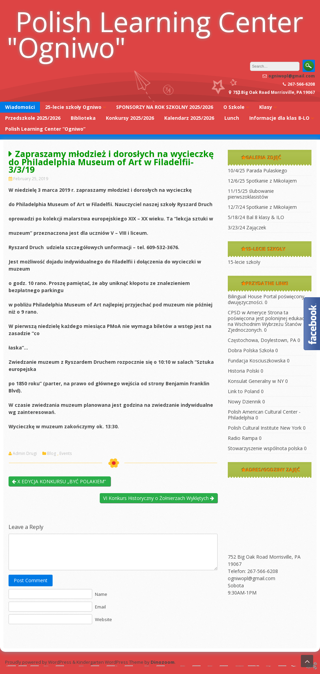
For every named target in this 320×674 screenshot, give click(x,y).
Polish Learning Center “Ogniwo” (45, 129)
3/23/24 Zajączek (247, 227)
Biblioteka (83, 118)
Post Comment (30, 580)
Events (65, 453)
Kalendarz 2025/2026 (189, 118)
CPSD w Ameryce (247, 312)
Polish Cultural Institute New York (265, 428)
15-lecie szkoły (244, 262)
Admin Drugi (25, 453)
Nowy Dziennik (244, 401)
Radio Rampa (243, 438)
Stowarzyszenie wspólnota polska (265, 448)
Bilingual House (245, 296)
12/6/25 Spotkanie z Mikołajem (262, 180)
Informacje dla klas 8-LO (279, 118)
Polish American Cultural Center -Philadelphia (264, 414)
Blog (51, 453)
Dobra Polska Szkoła (251, 350)
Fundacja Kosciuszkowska (257, 360)
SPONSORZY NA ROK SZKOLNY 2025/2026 (164, 107)
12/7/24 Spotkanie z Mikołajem (262, 207)
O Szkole (234, 107)
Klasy (265, 107)
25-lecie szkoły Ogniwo (73, 107)
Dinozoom (163, 662)
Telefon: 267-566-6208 (253, 571)
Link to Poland (244, 391)
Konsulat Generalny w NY (256, 381)
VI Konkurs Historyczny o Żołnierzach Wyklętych (158, 498)
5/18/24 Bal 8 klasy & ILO (256, 217)
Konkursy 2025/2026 (130, 118)
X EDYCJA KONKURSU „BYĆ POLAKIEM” (59, 481)
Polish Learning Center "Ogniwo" (155, 34)
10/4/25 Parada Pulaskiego (257, 170)
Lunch (231, 118)
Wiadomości (20, 107)
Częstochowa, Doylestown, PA (262, 340)
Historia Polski (243, 371)
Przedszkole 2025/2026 (32, 118)
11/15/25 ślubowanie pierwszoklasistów (251, 194)
